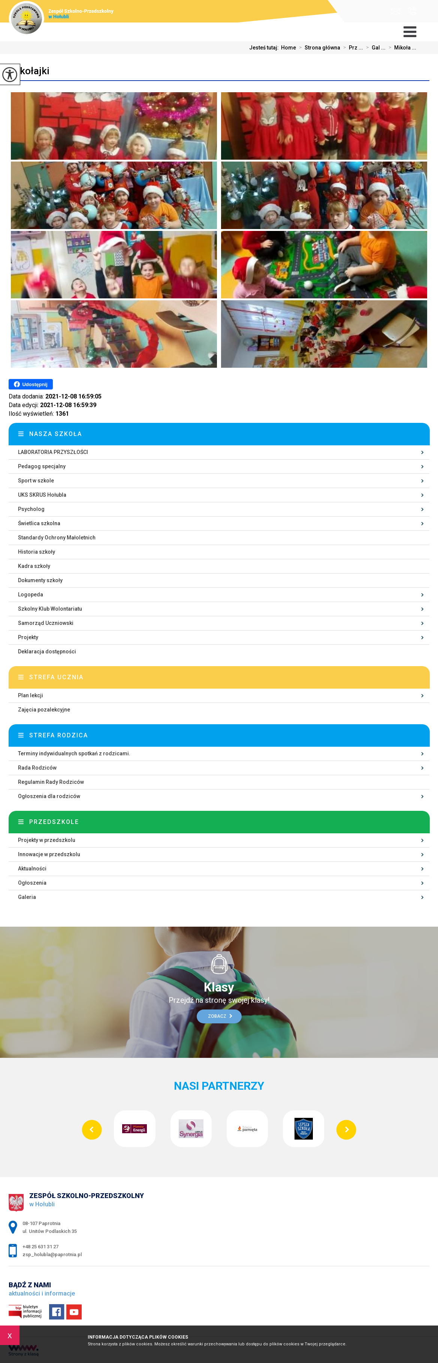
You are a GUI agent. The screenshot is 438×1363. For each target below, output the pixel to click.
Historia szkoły (36, 552)
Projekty (28, 637)
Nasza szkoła (55, 433)
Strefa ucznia (56, 677)
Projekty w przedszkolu (46, 840)
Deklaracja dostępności (47, 652)
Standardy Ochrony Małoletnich (57, 538)
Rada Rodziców (37, 768)
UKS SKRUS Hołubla (42, 495)
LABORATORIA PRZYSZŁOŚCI (53, 452)
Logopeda (30, 595)
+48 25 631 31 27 (412, 11)
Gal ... (374, 47)
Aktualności (32, 869)
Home (288, 47)
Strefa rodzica (58, 735)
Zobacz (220, 1016)
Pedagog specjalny (42, 466)
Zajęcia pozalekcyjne (44, 710)
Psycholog (31, 509)
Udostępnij (30, 384)
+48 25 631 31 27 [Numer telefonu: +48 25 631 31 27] (40, 1246)
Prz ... (351, 47)
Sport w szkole (36, 481)
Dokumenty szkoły (40, 580)
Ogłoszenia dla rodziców (49, 796)
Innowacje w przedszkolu (49, 854)
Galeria (27, 897)
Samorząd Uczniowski (45, 623)
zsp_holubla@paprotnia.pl (395, 11)
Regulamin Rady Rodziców (51, 782)
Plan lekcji (30, 695)
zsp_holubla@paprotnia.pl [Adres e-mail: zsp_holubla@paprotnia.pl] (52, 1254)
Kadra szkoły (34, 566)
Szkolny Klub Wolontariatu (50, 609)
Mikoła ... (401, 47)
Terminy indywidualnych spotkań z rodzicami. (74, 753)
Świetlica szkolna (39, 523)
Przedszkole (54, 821)
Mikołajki (29, 70)
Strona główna (318, 47)
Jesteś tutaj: (265, 47)
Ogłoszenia (32, 883)
